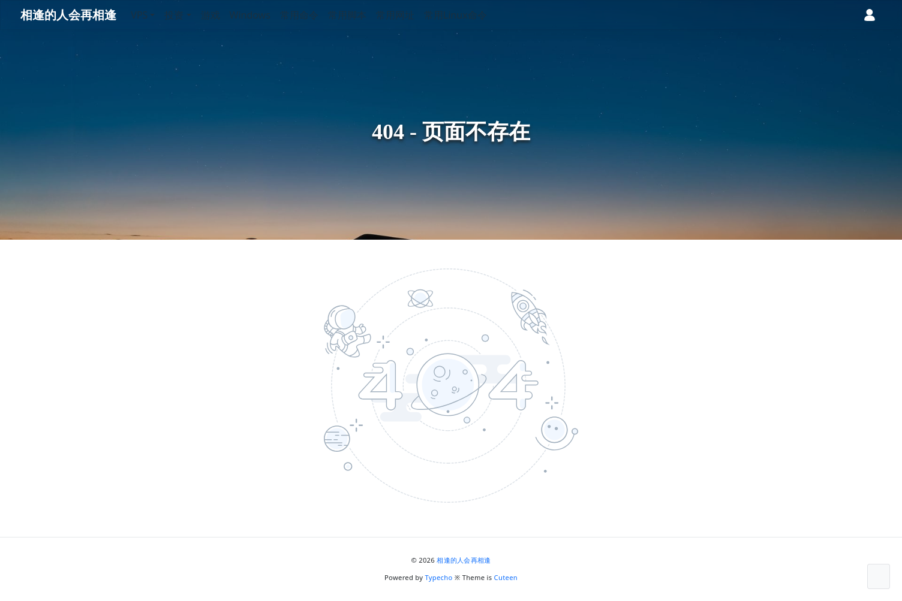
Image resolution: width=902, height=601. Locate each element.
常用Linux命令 (471, 15)
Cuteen (506, 577)
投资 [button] (190, 15)
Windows (265, 15)
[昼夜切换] (829, 15)
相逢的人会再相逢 (464, 559)
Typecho (439, 577)
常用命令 (315, 15)
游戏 (226, 15)
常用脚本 (363, 15)
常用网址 (411, 15)
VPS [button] (155, 15)
